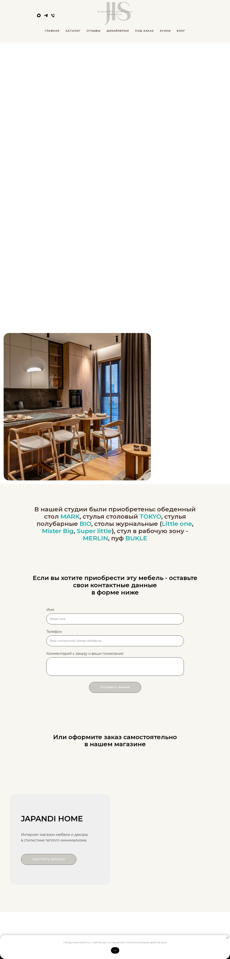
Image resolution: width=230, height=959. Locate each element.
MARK (70, 516)
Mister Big (58, 531)
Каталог (73, 30)
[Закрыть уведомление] (227, 938)
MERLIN (95, 538)
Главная (52, 30)
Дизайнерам (118, 30)
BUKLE (136, 538)
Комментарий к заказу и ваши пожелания (84, 653)
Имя (50, 610)
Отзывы (93, 30)
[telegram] (46, 16)
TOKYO (150, 516)
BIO (85, 523)
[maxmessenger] (39, 16)
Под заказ (144, 30)
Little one (177, 523)
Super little (94, 531)
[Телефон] (53, 16)
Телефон (54, 631)
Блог (181, 30)
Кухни (165, 30)
